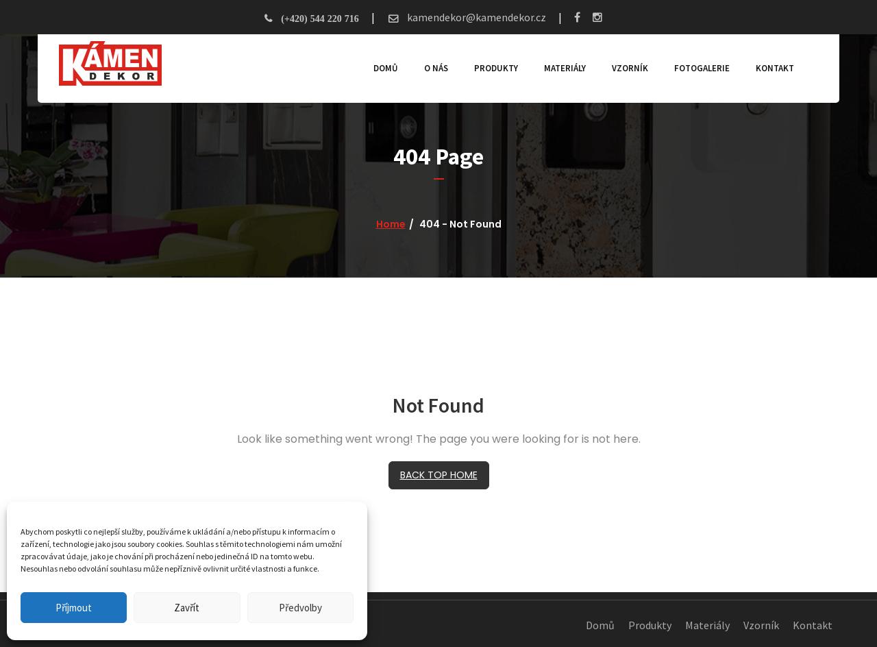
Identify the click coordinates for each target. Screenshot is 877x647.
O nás (430, 68)
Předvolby (300, 607)
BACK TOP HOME (439, 475)
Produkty (490, 68)
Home (391, 224)
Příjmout (73, 607)
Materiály (559, 68)
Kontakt (769, 68)
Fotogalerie (696, 68)
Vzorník (624, 68)
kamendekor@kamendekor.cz (475, 17)
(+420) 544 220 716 (319, 18)
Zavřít (186, 607)
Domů (379, 68)
